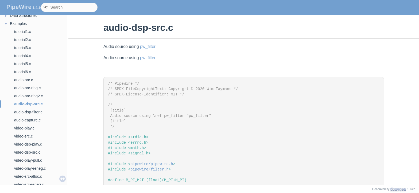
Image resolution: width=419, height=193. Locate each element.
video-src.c (23, 136)
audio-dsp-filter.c (28, 112)
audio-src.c (23, 80)
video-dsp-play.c (28, 144)
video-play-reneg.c (30, 168)
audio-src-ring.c (27, 88)
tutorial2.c (22, 40)
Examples (18, 23)
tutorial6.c (22, 72)
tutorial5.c (22, 64)
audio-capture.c (27, 120)
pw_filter (148, 46)
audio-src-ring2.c (28, 96)
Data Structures (23, 15)
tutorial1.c (22, 31)
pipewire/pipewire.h (151, 164)
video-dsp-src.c (27, 152)
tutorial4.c (22, 56)
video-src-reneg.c (29, 184)
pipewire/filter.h (149, 169)
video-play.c (24, 128)
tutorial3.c (22, 48)
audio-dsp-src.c (28, 104)
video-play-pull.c (28, 160)
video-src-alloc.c (28, 176)
